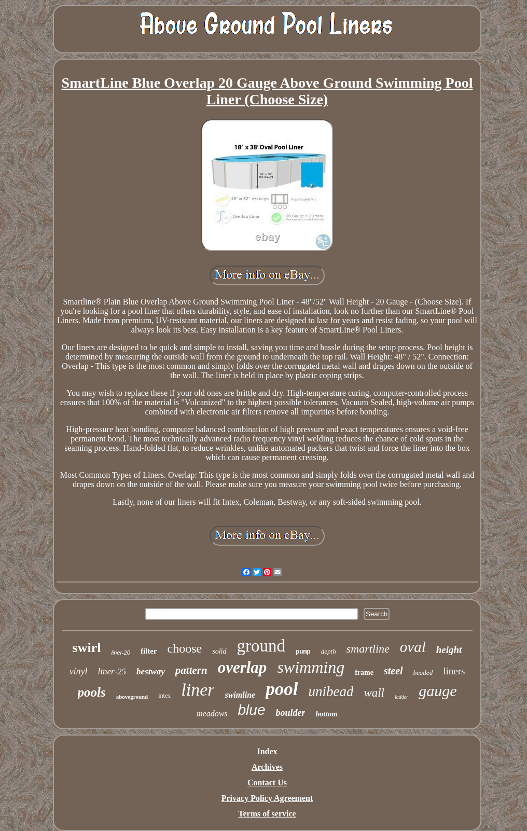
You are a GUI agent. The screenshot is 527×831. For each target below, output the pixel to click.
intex (164, 695)
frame (364, 672)
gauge (437, 690)
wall (374, 692)
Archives (267, 767)
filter (149, 651)
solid (219, 651)
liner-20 (120, 652)
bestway (150, 671)
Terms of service (267, 813)
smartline (368, 648)
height (449, 649)
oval (413, 647)
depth (328, 651)
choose (185, 648)
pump (303, 652)
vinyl (79, 671)
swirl (87, 647)
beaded (423, 672)
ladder (401, 697)
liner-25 (112, 671)
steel (393, 670)
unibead (330, 691)
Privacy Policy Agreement (267, 798)
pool (282, 689)
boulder (290, 713)
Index (267, 751)
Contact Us (267, 782)
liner (197, 689)
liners (454, 671)
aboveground (132, 697)
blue (252, 710)
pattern (191, 670)
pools (92, 692)
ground (261, 645)
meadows (212, 713)
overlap (242, 667)
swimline (240, 694)
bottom (326, 714)
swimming (310, 667)
